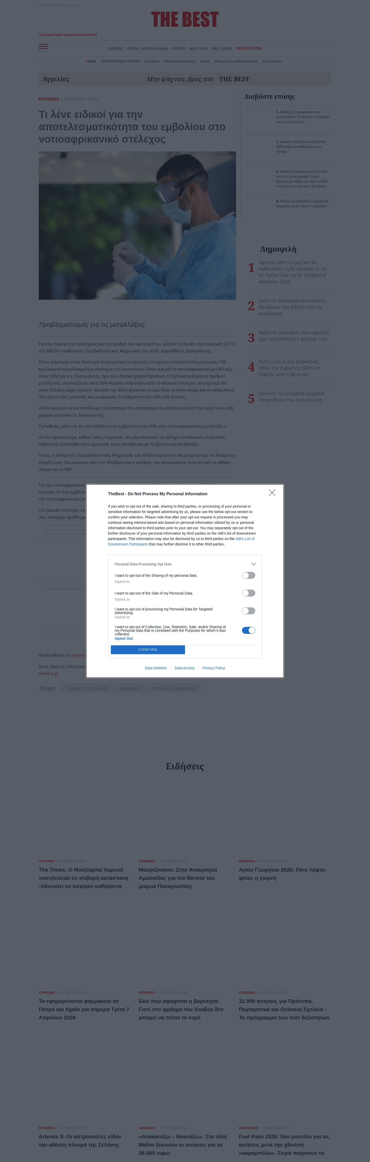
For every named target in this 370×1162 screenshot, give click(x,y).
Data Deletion (156, 668)
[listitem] (185, 564)
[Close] (274, 494)
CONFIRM (148, 650)
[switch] (248, 575)
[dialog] (185, 581)
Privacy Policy (214, 668)
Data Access (185, 668)
